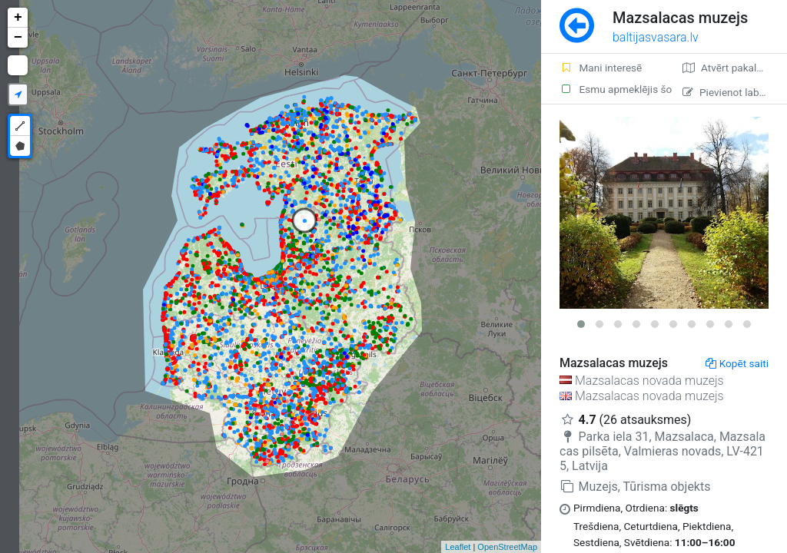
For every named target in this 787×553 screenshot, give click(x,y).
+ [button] (18, 17)
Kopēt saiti (737, 363)
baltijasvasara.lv (656, 37)
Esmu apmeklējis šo (612, 89)
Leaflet (457, 546)
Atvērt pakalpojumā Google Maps (734, 67)
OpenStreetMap (507, 546)
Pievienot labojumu (734, 92)
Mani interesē (601, 67)
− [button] (18, 37)
